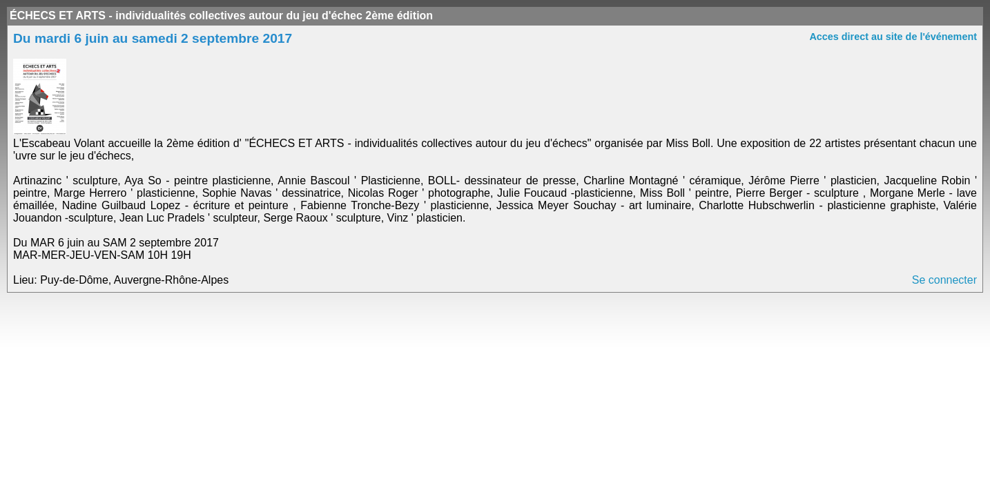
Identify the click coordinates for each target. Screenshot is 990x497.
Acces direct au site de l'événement (893, 36)
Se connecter (944, 280)
